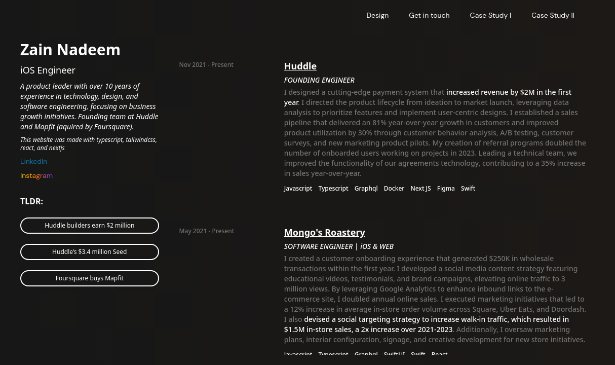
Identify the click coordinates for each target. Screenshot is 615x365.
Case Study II (552, 15)
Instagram (36, 175)
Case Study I (491, 15)
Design (377, 15)
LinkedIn (33, 161)
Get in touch (429, 15)
